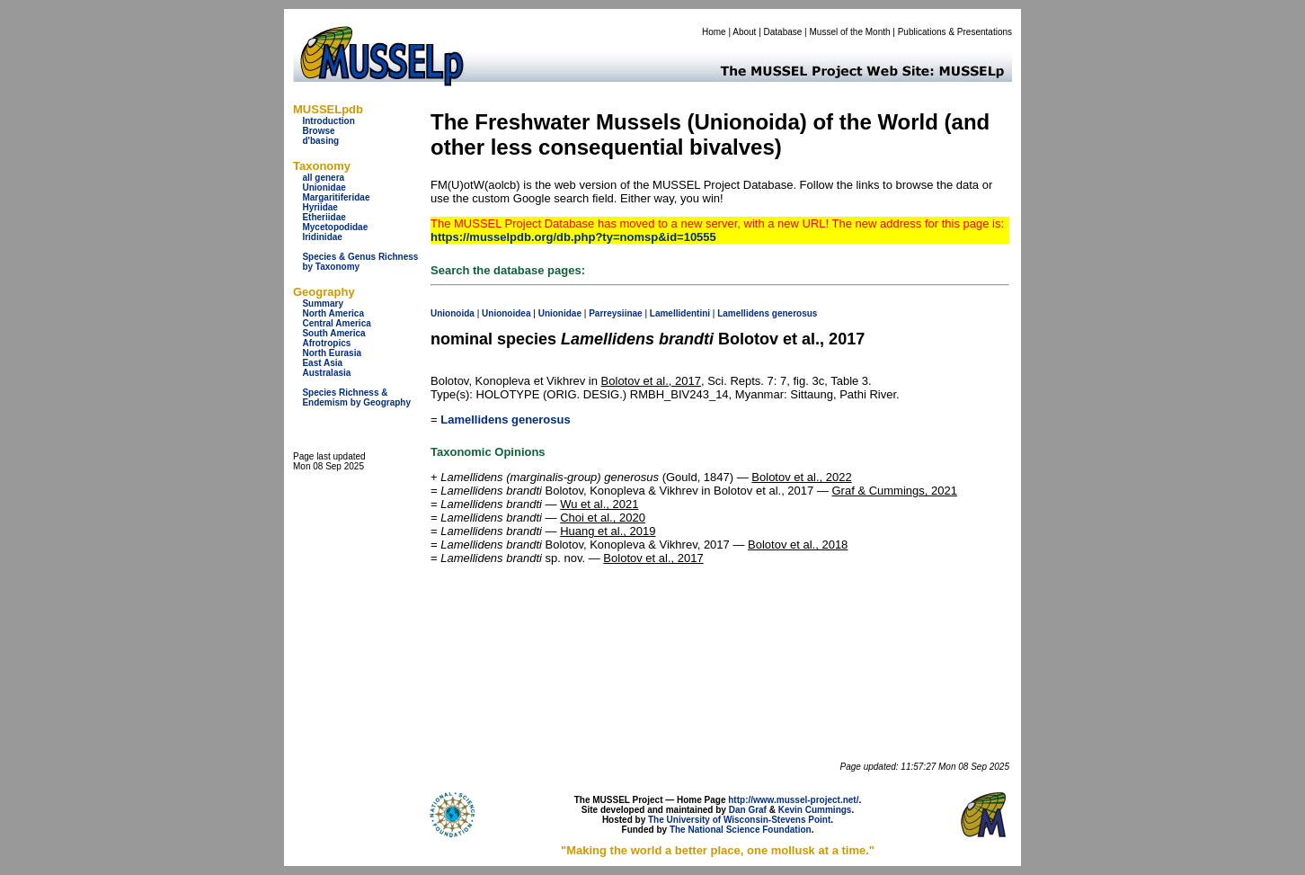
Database (783, 32)
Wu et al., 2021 (599, 504)
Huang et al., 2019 (607, 531)
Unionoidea (506, 313)
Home (714, 32)
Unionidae (323, 187)
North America (333, 313)
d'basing (320, 141)
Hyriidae (319, 207)
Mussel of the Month (850, 32)
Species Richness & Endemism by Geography (356, 397)
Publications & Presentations (955, 32)
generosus (795, 313)
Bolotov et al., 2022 (801, 477)
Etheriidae (323, 217)
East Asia (322, 363)
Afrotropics (326, 343)
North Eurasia (331, 353)
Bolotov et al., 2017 (651, 381)
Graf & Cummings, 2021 (894, 490)
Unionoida (453, 313)
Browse (318, 131)
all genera (323, 178)
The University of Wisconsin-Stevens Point (739, 820)
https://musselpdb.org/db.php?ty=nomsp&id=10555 (573, 237)
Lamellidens (743, 313)
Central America (336, 323)
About (744, 32)
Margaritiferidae (335, 197)
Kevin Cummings (815, 810)
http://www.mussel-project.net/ (793, 800)
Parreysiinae (616, 313)
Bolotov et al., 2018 (798, 544)
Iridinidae (322, 237)
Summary (322, 303)
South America (333, 333)
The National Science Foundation (741, 830)
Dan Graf (748, 810)
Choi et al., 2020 (602, 517)
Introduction (328, 121)
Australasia (326, 373)
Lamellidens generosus (505, 419)
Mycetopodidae (335, 227)
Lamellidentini (680, 313)
